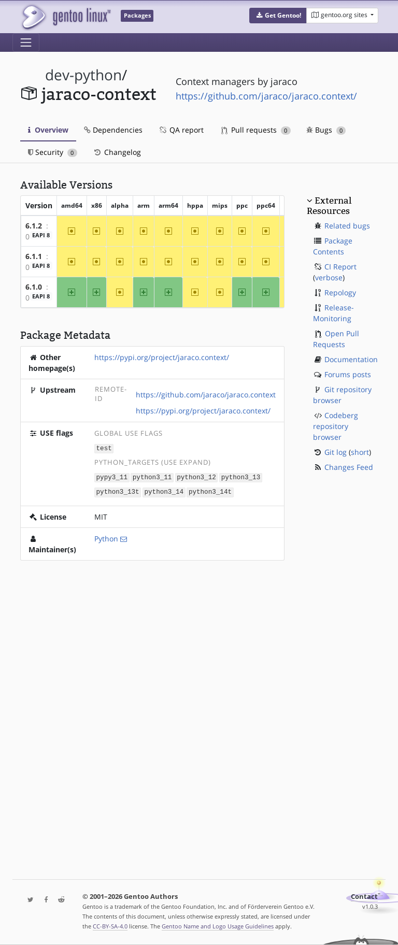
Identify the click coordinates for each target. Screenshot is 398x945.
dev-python (83, 74)
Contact (364, 896)
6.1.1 (33, 256)
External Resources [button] (329, 205)
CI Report (340, 266)
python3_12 (196, 476)
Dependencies (113, 130)
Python (106, 537)
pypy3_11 (111, 476)
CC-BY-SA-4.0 (110, 926)
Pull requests (256, 130)
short (360, 452)
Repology (340, 292)
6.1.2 (33, 226)
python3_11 (152, 476)
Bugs (326, 130)
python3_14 (163, 490)
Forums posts (347, 374)
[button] (278, 15)
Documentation (351, 359)
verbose (329, 277)
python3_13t (117, 490)
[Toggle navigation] (25, 42)
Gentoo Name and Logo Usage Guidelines (218, 926)
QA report (181, 130)
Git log (335, 452)
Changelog (117, 152)
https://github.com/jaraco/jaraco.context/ (266, 96)
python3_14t (210, 490)
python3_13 (241, 476)
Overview (48, 130)
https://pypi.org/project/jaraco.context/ (161, 357)
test (104, 447)
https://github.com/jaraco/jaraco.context (206, 394)
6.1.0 (33, 287)
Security (52, 152)
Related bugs (347, 226)
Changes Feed (348, 467)
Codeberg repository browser (335, 426)
